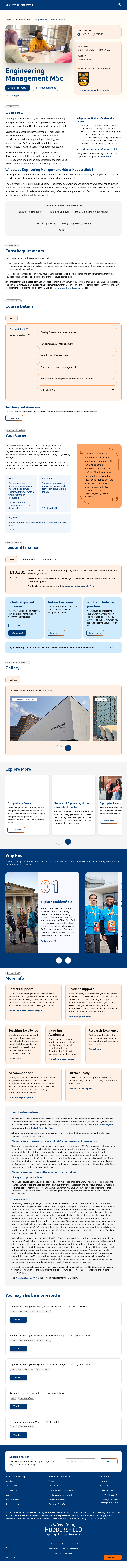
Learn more (16, 829)
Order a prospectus (57, 1499)
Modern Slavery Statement (60, 1494)
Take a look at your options (21, 1097)
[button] (68, 748)
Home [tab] (11, 559)
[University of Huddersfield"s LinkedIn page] (76, 1543)
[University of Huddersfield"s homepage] (63, 1529)
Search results (23, 19)
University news (12, 1499)
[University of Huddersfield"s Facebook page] (56, 1543)
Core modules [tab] (19, 329)
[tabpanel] (63, 361)
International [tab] (28, 559)
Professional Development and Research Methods (66, 378)
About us (9, 1481)
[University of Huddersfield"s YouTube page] (61, 1543)
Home (8, 19)
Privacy (52, 1481)
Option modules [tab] (20, 335)
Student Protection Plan (41, 1128)
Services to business (107, 1490)
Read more (14, 418)
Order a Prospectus (17, 87)
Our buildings (11, 1490)
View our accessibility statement (63, 1548)
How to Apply (12, 95)
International (17, 633)
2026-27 (85, 34)
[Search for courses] (80, 1461)
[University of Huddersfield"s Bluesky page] (51, 1543)
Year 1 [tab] (12, 318)
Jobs (7, 1494)
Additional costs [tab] (51, 559)
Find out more (56, 633)
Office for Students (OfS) (26, 1277)
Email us (108, 647)
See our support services (80, 1016)
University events (12, 1504)
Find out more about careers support (25, 1010)
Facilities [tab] (13, 680)
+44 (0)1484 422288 (108, 1494)
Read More (106, 156)
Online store (54, 1485)
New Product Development (54, 355)
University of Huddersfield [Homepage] (19, 4)
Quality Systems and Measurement (58, 332)
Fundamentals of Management (56, 344)
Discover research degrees (80, 1088)
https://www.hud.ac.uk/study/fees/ (78, 586)
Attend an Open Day (57, 1504)
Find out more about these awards (93, 90)
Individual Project (49, 390)
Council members (13, 1485)
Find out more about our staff (61, 1059)
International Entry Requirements (69, 287)
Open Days (112, 1557)
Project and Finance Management (58, 367)
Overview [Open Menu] (11, 1557)
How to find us (105, 1481)
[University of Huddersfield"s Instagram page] (66, 1543)
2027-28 (99, 34)
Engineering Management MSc (50, 19)
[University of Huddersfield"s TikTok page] (71, 1543)
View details (18, 1319)
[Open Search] (120, 5)
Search (108, 1461)
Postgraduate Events (45, 87)
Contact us (104, 1485)
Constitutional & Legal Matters (62, 1490)
